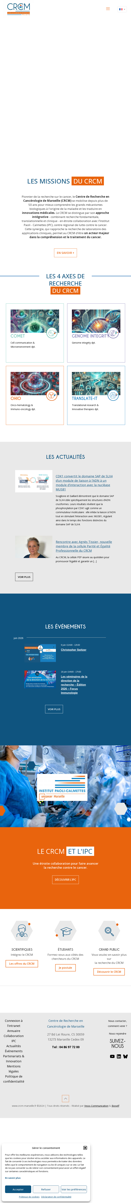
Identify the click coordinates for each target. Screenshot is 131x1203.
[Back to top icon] (65, 1111)
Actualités (13, 1058)
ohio (16, 398)
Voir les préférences (74, 1189)
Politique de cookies (29, 1196)
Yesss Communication (96, 1118)
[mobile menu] (108, 8)
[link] (35, 324)
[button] (85, 1148)
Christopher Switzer (73, 649)
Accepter (18, 1189)
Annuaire (13, 1043)
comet (18, 336)
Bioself (115, 1118)
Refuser (46, 1189)
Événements (14, 1063)
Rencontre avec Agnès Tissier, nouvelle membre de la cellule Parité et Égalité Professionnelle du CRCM (84, 546)
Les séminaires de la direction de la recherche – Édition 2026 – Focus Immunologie (74, 684)
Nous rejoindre (117, 1046)
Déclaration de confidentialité (56, 1196)
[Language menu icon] (122, 9)
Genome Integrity (90, 336)
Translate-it (84, 398)
